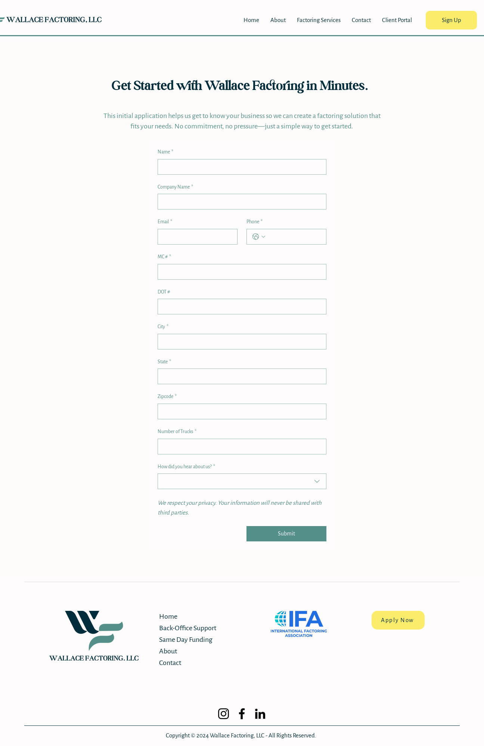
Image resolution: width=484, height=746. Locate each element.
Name (165, 152)
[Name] (240, 166)
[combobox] (242, 481)
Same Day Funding (185, 639)
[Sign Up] (451, 20)
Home (168, 616)
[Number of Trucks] (240, 446)
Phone (254, 222)
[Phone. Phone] (294, 236)
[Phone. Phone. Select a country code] (258, 236)
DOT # (164, 292)
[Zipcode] (240, 411)
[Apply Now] (398, 620)
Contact (170, 662)
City (163, 327)
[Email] (195, 236)
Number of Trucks (177, 432)
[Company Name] (240, 201)
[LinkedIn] (260, 713)
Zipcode (167, 397)
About (168, 651)
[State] (240, 376)
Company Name (175, 187)
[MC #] (240, 271)
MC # (164, 257)
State (164, 362)
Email (165, 222)
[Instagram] (223, 713)
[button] (318, 20)
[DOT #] (240, 306)
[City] (240, 341)
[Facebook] (242, 713)
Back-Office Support (185, 628)
